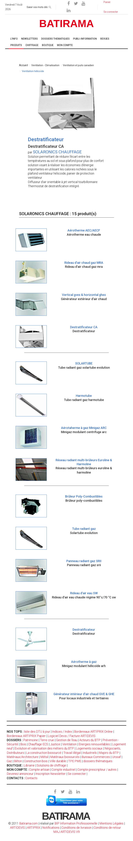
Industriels (90, 753)
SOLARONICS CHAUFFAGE (57, 152)
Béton (18, 761)
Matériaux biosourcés (64, 757)
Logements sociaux (89, 748)
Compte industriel (63, 769)
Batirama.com (28, 823)
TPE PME (74, 761)
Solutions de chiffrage (51, 765)
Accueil (23, 65)
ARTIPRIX (33, 827)
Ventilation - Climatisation (45, 65)
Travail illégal (72, 753)
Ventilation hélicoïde (33, 71)
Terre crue (47, 740)
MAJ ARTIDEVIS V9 (66, 832)
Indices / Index (62, 731)
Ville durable (58, 761)
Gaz (9, 761)
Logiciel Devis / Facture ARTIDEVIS (71, 736)
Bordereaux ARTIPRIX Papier (26, 736)
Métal (44, 757)
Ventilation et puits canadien (78, 65)
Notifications (51, 827)
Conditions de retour (107, 827)
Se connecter (77, 774)
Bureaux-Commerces (96, 757)
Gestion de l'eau (66, 740)
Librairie (29, 765)
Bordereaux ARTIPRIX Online (93, 731)
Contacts (31, 778)
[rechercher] (50, 6)
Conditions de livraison (76, 827)
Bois (23, 744)
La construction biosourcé (43, 753)
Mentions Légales (111, 823)
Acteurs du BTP (89, 740)
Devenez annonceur (20, 774)
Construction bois (36, 761)
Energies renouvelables (94, 744)
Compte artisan (39, 769)
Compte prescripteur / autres (97, 769)
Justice (55, 744)
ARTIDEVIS (17, 827)
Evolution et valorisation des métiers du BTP (44, 748)
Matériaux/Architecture (22, 757)
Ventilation (69, 744)
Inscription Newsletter (51, 774)
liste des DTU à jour (37, 731)
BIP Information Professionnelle (76, 823)
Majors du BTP (109, 753)
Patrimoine (30, 740)
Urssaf (116, 757)
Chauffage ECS (38, 744)
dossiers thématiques (97, 761)
